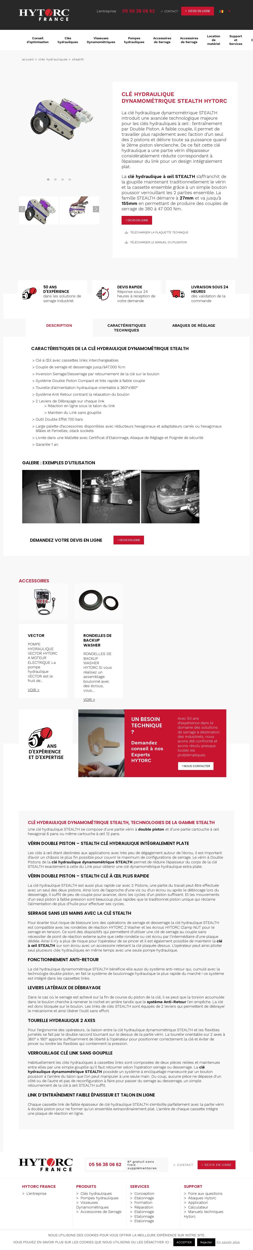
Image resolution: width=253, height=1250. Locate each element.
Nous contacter (197, 766)
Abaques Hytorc (202, 1198)
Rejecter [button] (206, 1242)
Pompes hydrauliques (134, 40)
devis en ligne (199, 11)
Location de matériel (213, 40)
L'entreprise (106, 11)
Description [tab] (59, 325)
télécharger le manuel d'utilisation (156, 242)
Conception (144, 1193)
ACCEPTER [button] (184, 1242)
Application (198, 1202)
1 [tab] (48, 179)
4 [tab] (69, 179)
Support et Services (235, 40)
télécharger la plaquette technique (156, 232)
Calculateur (198, 1207)
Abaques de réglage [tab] (193, 325)
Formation (143, 1202)
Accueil (28, 59)
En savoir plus (228, 1242)
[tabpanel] (59, 117)
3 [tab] (62, 179)
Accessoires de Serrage (162, 40)
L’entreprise (36, 1193)
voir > (33, 690)
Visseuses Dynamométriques (101, 40)
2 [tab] (55, 179)
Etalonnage (144, 1198)
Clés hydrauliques (68, 40)
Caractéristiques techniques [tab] (126, 327)
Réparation (143, 1207)
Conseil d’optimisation (38, 40)
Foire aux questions (205, 1193)
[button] (225, 11)
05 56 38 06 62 (138, 11)
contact (171, 11)
